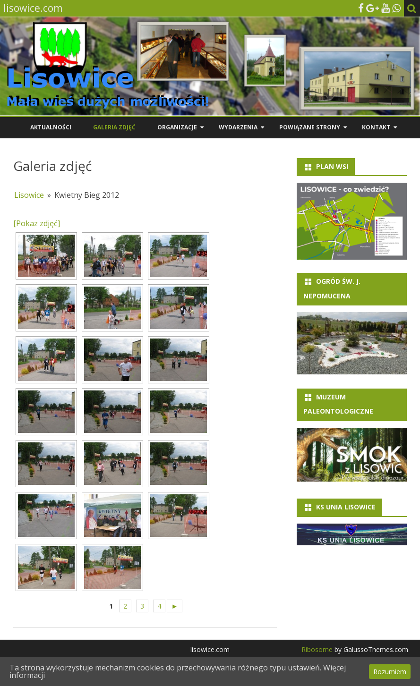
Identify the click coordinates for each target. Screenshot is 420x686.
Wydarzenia (238, 127)
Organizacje (177, 127)
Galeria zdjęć (114, 127)
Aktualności (50, 127)
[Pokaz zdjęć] (36, 223)
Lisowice (29, 195)
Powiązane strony (309, 127)
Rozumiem (389, 671)
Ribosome (317, 649)
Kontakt (376, 127)
